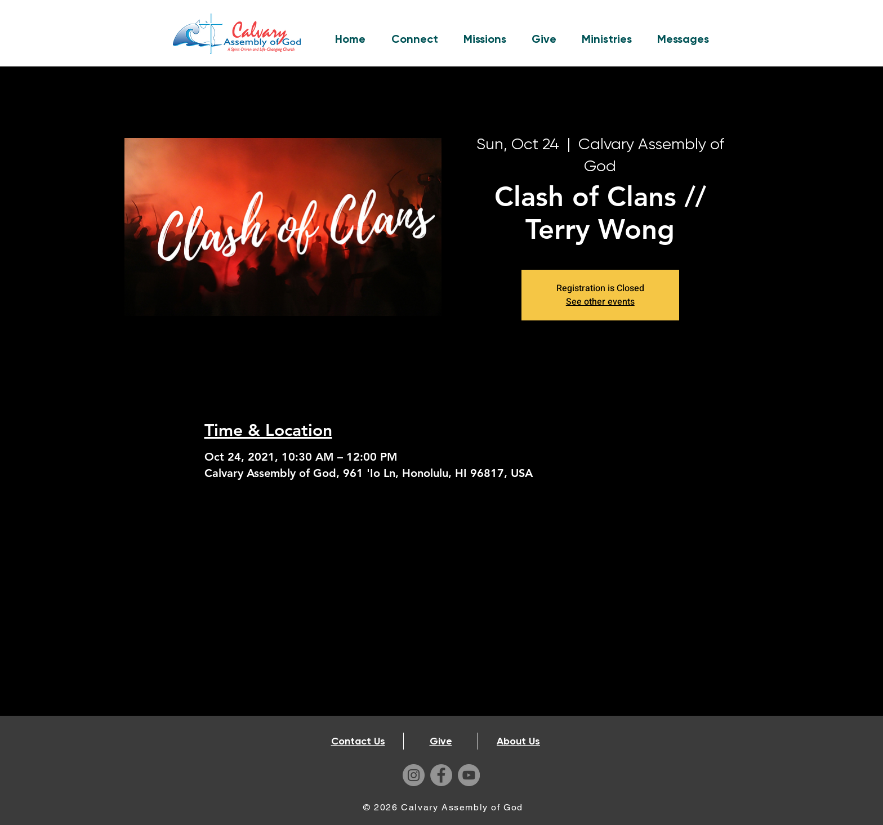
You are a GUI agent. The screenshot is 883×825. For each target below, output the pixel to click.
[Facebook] (441, 775)
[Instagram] (414, 775)
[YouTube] (469, 775)
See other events (600, 302)
